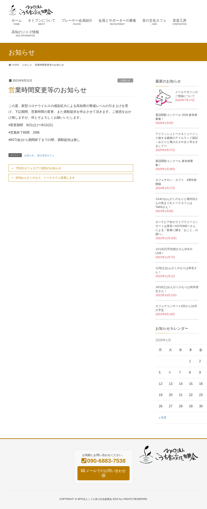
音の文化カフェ (45, 155)
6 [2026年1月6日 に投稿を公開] (170, 372)
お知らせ (125, 80)
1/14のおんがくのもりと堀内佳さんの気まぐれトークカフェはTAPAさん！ (176, 203)
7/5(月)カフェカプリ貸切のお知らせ (38, 168)
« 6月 (162, 417)
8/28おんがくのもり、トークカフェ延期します (45, 177)
